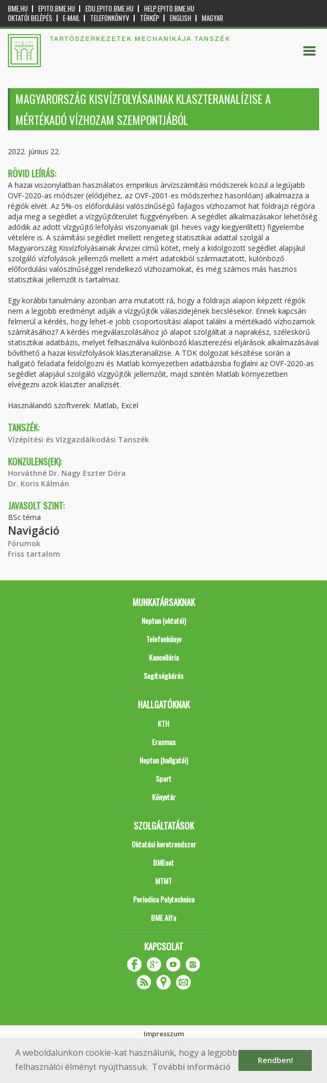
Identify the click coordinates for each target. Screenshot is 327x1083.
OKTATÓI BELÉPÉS (30, 18)
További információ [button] (191, 1067)
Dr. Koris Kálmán (38, 484)
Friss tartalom (34, 554)
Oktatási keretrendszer (164, 844)
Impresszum (164, 1033)
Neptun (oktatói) (163, 620)
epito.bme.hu (56, 8)
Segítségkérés (163, 675)
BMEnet (163, 862)
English (180, 18)
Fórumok (24, 543)
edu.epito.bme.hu (109, 8)
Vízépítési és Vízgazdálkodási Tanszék (78, 439)
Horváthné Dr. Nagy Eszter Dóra (67, 473)
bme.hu (18, 8)
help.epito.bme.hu (169, 8)
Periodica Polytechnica (163, 899)
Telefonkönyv (109, 18)
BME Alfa (163, 917)
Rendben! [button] (275, 1060)
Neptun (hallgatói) (163, 760)
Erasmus (164, 741)
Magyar (212, 18)
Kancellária (164, 657)
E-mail (71, 18)
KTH (163, 723)
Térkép (149, 18)
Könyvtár (164, 796)
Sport (163, 778)
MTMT (163, 880)
